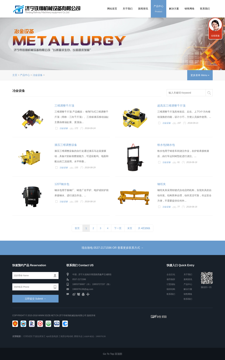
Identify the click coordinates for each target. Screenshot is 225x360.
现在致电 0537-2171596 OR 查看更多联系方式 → (113, 247)
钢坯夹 (161, 184)
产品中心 (158, 9)
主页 (14, 75)
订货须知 (171, 284)
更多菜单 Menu (200, 75)
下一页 (117, 228)
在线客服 (215, 36)
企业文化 (171, 274)
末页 (129, 228)
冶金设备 (38, 75)
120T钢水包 (61, 184)
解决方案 (174, 8)
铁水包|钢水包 (166, 144)
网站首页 (112, 8)
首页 (77, 228)
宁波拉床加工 (39, 336)
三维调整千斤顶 (64, 105)
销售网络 (189, 8)
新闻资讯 (143, 8)
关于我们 (128, 8)
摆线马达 (78, 336)
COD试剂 (27, 336)
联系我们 (205, 8)
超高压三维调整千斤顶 (171, 105)
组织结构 (171, 289)
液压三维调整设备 (65, 144)
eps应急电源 (52, 336)
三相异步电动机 (66, 336)
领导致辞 (171, 279)
